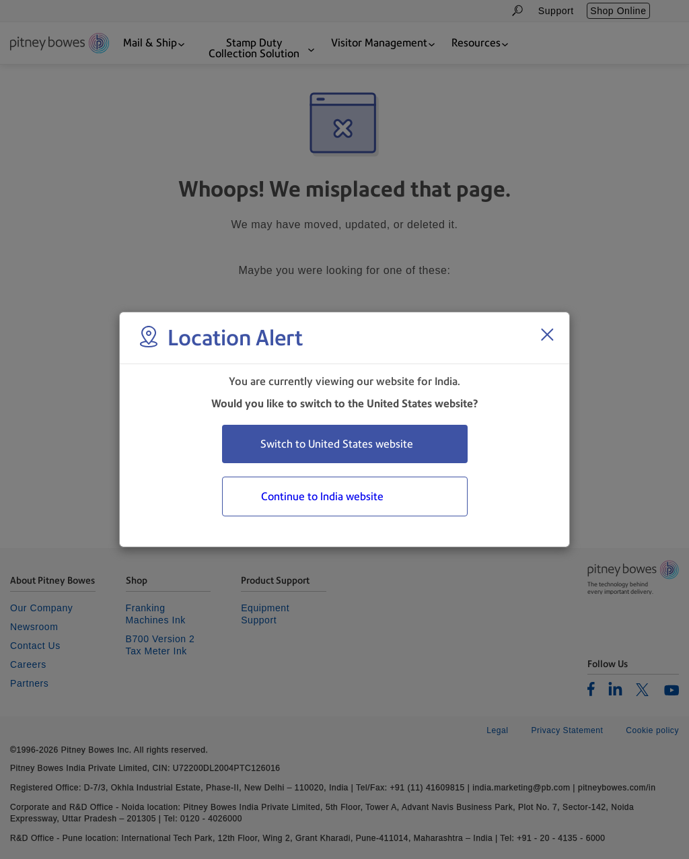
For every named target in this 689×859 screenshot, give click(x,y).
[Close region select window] (547, 334)
